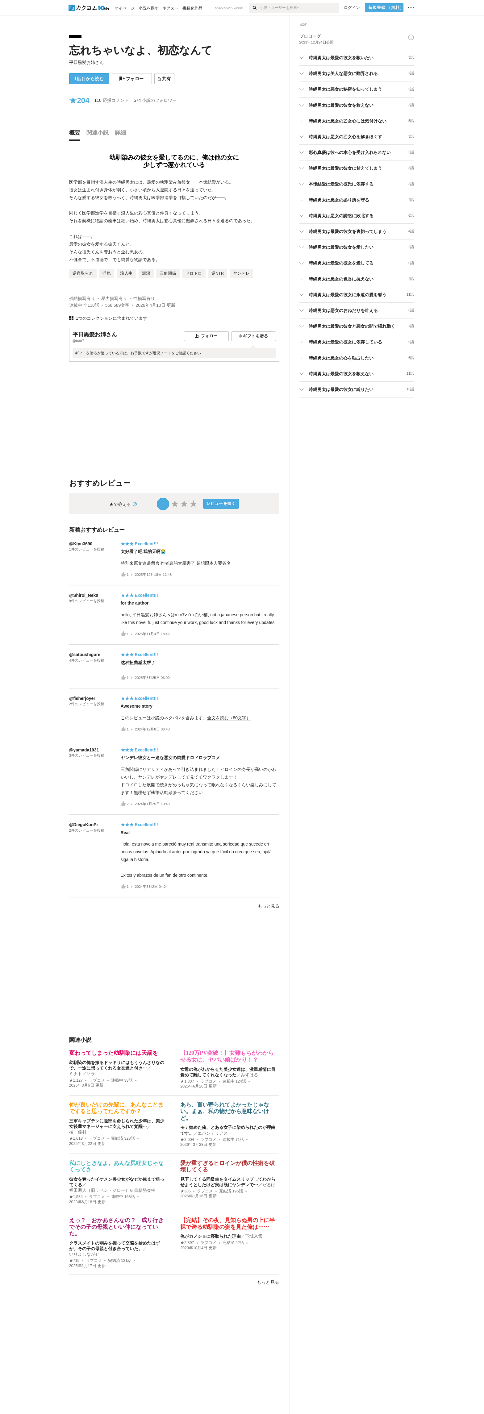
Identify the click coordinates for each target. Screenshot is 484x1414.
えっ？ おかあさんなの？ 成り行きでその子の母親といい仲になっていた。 (116, 1227)
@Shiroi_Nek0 (83, 595)
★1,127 (76, 1080)
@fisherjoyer (82, 698)
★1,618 (76, 1138)
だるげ (268, 1184)
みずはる (249, 1074)
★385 (185, 1191)
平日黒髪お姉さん (86, 62)
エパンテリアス (213, 1133)
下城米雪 (253, 1236)
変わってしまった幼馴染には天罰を (113, 1053)
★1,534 (76, 1197)
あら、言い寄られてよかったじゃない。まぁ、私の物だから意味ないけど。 (224, 1111)
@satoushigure (85, 654)
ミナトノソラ (82, 1073)
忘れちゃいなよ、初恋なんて (140, 50)
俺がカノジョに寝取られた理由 (210, 1236)
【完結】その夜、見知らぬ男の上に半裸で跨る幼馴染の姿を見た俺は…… (227, 1223)
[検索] (254, 8)
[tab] (76, 134)
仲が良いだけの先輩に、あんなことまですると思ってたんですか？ (116, 1108)
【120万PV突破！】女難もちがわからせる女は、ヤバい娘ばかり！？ (227, 1056)
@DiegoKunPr (83, 824)
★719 (74, 1260)
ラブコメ (97, 1080)
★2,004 (187, 1139)
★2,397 (187, 1243)
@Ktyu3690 (81, 543)
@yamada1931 (84, 749)
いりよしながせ (84, 1254)
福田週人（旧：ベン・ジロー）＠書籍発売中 (112, 1190)
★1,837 (187, 1081)
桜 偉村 (77, 1131)
